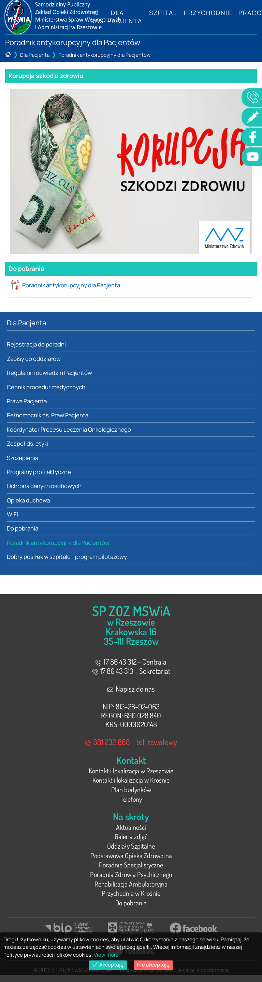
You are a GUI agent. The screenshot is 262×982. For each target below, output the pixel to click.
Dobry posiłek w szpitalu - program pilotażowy (67, 557)
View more (106, 954)
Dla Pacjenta (124, 17)
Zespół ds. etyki (27, 443)
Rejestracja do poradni (36, 344)
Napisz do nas (131, 688)
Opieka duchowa (28, 500)
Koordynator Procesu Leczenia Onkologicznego (69, 429)
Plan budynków (131, 789)
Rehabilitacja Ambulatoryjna (131, 883)
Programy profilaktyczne (39, 472)
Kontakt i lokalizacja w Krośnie (131, 779)
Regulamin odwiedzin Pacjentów (49, 373)
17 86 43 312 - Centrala (131, 661)
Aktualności (131, 827)
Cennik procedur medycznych (46, 387)
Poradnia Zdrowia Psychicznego (131, 874)
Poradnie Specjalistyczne (131, 864)
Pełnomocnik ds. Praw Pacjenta (47, 415)
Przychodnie (208, 13)
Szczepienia (22, 458)
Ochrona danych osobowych (44, 486)
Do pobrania (22, 528)
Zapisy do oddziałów (34, 359)
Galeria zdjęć (131, 836)
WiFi (12, 514)
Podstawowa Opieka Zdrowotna (131, 855)
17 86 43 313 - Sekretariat (131, 671)
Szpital (163, 13)
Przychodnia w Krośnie (131, 893)
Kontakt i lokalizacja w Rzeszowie (131, 770)
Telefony (131, 799)
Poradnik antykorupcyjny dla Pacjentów (104, 54)
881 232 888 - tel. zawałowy (131, 742)
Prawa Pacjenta (27, 401)
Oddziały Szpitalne (131, 845)
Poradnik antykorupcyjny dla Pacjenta (71, 285)
